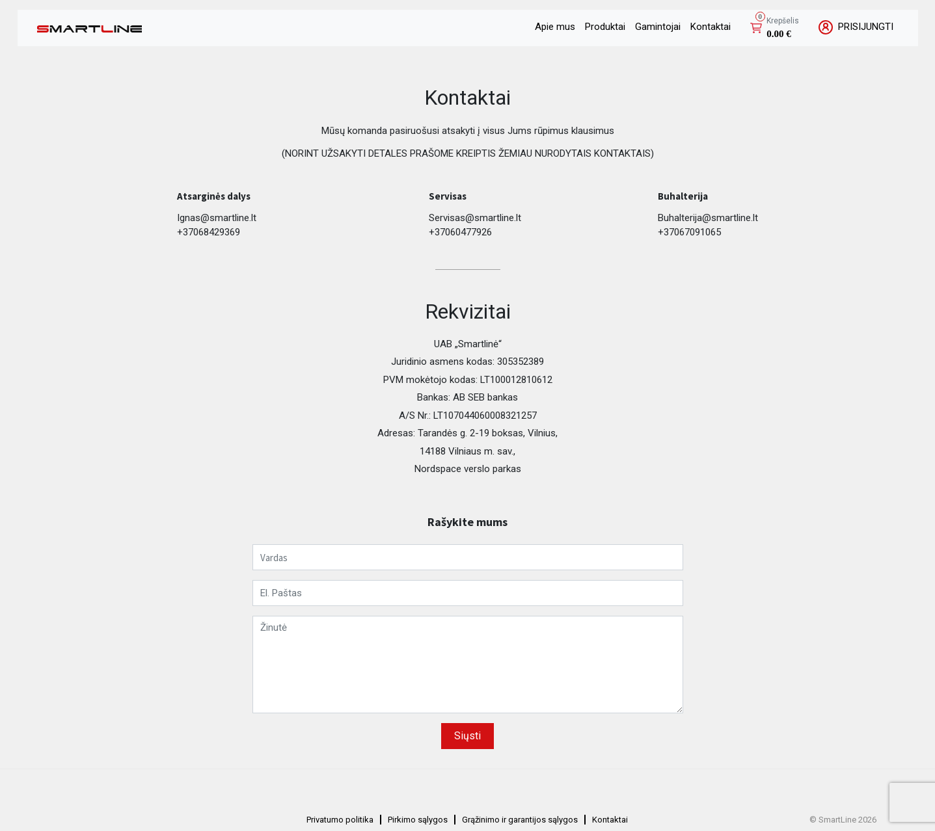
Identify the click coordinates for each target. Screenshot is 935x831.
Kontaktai (710, 27)
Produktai (605, 27)
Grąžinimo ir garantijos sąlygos (520, 819)
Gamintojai (658, 27)
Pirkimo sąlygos (418, 819)
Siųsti (467, 736)
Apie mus (555, 27)
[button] (775, 28)
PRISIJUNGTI (856, 27)
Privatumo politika (339, 819)
